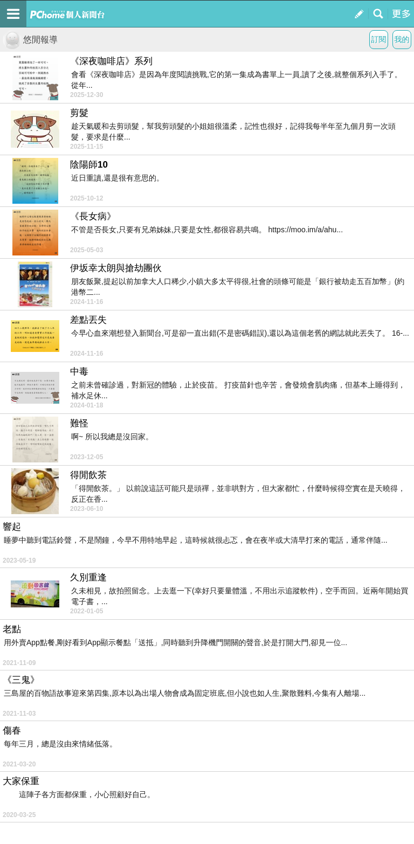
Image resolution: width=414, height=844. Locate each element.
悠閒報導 (30, 39)
